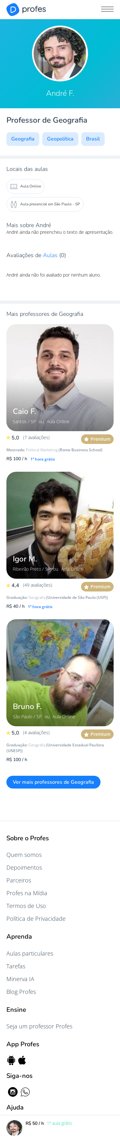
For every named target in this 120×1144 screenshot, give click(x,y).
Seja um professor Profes (39, 1026)
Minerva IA (20, 979)
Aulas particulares (29, 953)
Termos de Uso (26, 906)
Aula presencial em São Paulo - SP (45, 204)
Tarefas (15, 966)
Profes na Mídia (26, 893)
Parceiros (18, 880)
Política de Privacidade (36, 918)
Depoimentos (24, 867)
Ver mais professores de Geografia (53, 782)
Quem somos (24, 854)
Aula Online (25, 186)
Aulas (51, 255)
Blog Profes (21, 991)
